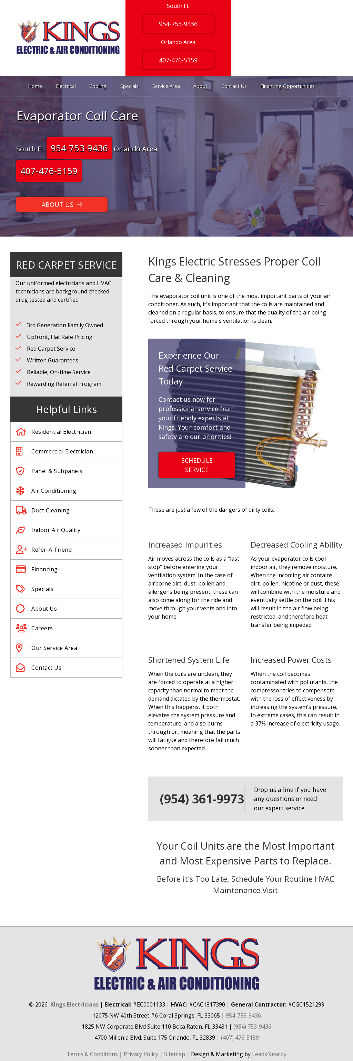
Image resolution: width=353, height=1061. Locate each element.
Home (35, 86)
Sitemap (174, 1054)
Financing (37, 569)
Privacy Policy (141, 1054)
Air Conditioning (46, 490)
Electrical (66, 86)
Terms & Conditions (92, 1054)
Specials (129, 86)
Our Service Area (46, 647)
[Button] (62, 204)
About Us (36, 608)
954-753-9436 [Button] (178, 24)
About (200, 86)
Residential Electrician (53, 431)
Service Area (166, 86)
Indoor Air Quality (48, 530)
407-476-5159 (49, 170)
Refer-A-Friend (44, 549)
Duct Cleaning (43, 510)
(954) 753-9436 (252, 1026)
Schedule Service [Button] (197, 465)
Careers (34, 628)
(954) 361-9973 (202, 798)
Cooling (98, 86)
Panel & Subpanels (49, 471)
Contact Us (234, 86)
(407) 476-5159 (240, 1037)
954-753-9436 (79, 148)
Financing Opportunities (287, 86)
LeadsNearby (269, 1054)
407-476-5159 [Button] (178, 60)
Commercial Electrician (54, 451)
